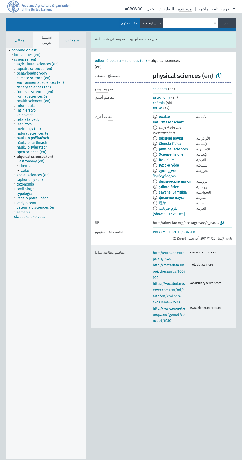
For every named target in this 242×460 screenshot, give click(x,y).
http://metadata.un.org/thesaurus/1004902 (169, 271)
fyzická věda (169, 165)
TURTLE (174, 232)
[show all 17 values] (169, 214)
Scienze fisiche (171, 154)
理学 (162, 203)
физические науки (175, 181)
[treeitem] (26, 50)
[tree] (46, 253)
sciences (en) (136, 61)
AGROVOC (133, 8)
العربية (226, 8)
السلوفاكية (150, 23)
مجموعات (72, 40)
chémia (159, 103)
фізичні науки (171, 138)
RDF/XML (160, 232)
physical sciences (173, 149)
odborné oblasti (108, 61)
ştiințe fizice (169, 187)
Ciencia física (170, 144)
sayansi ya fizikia (173, 192)
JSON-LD (188, 232)
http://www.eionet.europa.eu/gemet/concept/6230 (169, 314)
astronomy (161, 97)
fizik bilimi (167, 160)
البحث (227, 23)
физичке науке (172, 198)
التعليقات (166, 8)
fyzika (157, 108)
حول (150, 8)
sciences (160, 89)
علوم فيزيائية (168, 208)
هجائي (19, 40)
